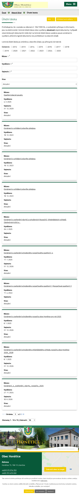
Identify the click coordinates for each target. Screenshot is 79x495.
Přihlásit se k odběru (66, 19)
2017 (58, 46)
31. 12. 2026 (8, 266)
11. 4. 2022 (8, 292)
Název (5, 56)
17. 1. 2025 (8, 259)
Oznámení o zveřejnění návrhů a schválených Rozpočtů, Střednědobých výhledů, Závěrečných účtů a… (35, 221)
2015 (41, 46)
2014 (32, 46)
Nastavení (51, 491)
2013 (23, 46)
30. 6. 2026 (8, 399)
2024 (50, 50)
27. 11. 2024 (8, 392)
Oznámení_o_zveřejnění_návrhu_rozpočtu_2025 (24, 385)
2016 (50, 46)
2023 (41, 50)
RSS (51, 19)
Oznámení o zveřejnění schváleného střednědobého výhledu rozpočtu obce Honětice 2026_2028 (36, 351)
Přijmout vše (29, 491)
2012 (15, 46)
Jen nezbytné (40, 491)
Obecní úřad (16, 12)
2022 (33, 50)
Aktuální (7, 115)
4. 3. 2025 (7, 101)
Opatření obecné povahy (13, 95)
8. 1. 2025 (7, 323)
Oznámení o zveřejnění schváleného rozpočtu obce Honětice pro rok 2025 (32, 316)
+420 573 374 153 (9, 470)
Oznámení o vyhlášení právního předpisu (19, 128)
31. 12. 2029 (8, 108)
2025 (59, 50)
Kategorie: (6, 46)
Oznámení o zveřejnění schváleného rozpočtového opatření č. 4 (28, 252)
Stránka (9, 414)
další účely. (44, 481)
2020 (15, 50)
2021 (24, 50)
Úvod (4, 12)
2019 (7, 50)
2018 (67, 46)
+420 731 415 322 (9, 473)
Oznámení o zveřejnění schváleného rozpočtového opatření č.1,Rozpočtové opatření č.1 (38, 286)
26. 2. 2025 (8, 229)
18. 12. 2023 (8, 135)
